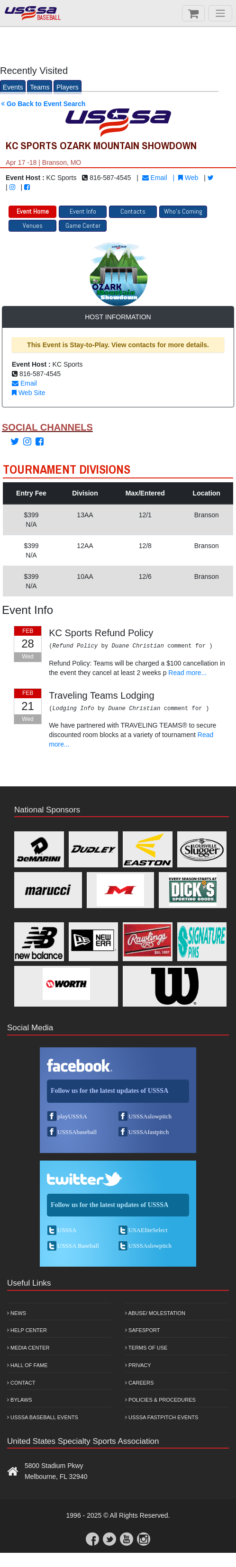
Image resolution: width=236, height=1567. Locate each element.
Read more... (187, 672)
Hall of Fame (27, 1365)
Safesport (142, 1330)
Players (67, 87)
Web (188, 177)
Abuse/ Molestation (155, 1313)
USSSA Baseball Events (42, 1417)
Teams (39, 87)
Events (13, 87)
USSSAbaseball (77, 1131)
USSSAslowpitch (150, 1116)
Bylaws (19, 1400)
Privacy (138, 1365)
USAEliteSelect (147, 1230)
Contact (21, 1383)
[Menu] (220, 13)
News (16, 1313)
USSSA (66, 1230)
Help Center (27, 1330)
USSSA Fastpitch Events (161, 1417)
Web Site (28, 392)
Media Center (28, 1348)
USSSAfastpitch (148, 1131)
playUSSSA (72, 1116)
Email (154, 177)
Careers (139, 1383)
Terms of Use (146, 1348)
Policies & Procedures (160, 1400)
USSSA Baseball (78, 1245)
